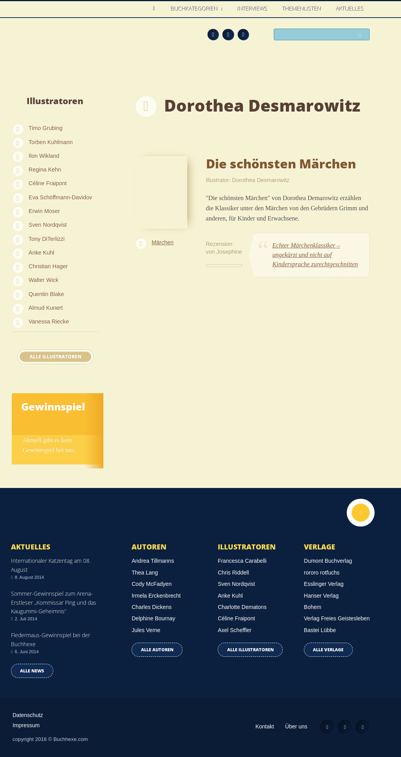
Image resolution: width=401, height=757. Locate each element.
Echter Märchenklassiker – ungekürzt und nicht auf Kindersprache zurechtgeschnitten (315, 254)
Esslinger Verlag (323, 584)
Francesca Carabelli (242, 561)
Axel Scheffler (234, 630)
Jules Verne (146, 630)
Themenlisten (302, 9)
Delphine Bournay (153, 618)
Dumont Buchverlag (328, 561)
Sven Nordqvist (48, 225)
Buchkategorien (195, 9)
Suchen (362, 35)
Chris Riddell (233, 572)
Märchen (162, 242)
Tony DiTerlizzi (47, 239)
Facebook (228, 34)
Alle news (32, 671)
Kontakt (264, 726)
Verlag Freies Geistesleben (337, 618)
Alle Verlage (328, 649)
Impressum (26, 725)
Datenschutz (28, 715)
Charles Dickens (152, 607)
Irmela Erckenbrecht (156, 596)
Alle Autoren (157, 649)
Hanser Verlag (321, 596)
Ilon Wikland (44, 156)
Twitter (243, 34)
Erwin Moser (44, 211)
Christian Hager (48, 266)
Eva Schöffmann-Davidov (60, 197)
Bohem (312, 607)
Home (156, 9)
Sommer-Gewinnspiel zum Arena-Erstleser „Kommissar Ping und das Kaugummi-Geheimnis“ (53, 602)
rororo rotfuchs (322, 572)
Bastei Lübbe (320, 630)
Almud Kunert (46, 308)
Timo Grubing (46, 128)
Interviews (253, 9)
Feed (213, 34)
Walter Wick (43, 280)
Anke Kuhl (41, 252)
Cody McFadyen (152, 584)
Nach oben (361, 513)
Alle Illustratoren (55, 356)
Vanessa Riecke (49, 321)
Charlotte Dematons (242, 607)
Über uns (296, 726)
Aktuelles (350, 9)
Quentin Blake (46, 294)
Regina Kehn (45, 169)
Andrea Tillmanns (153, 561)
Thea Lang (145, 572)
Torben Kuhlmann (51, 142)
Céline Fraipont (48, 183)
